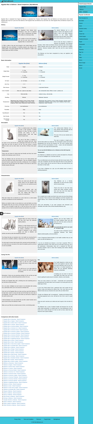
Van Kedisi (77, 20)
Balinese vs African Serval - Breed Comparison (14, 366)
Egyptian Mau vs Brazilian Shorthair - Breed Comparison (16, 357)
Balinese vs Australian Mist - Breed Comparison (14, 389)
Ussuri (76, 25)
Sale (22, 27)
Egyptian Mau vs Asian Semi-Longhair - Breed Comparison (17, 343)
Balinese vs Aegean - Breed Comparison (13, 364)
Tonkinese (77, 49)
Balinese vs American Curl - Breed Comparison (14, 371)
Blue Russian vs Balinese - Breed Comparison (14, 396)
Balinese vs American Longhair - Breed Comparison (15, 375)
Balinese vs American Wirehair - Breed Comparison (15, 380)
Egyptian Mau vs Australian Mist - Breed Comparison (15, 345)
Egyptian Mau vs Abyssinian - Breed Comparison (14, 319)
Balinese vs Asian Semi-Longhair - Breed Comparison (16, 387)
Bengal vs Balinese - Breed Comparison (12, 391)
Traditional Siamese (79, 39)
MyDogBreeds (57, 419)
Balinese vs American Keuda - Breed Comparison (15, 373)
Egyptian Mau (18, 27)
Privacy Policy (17, 419)
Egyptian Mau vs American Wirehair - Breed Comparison (16, 336)
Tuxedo (76, 31)
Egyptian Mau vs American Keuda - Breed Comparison (16, 329)
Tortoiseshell (78, 44)
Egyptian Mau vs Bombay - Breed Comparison (14, 356)
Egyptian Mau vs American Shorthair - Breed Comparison (16, 335)
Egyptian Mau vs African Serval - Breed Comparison (15, 322)
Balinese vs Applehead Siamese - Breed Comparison (15, 382)
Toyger (76, 41)
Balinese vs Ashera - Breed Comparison (12, 384)
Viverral (76, 23)
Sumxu (76, 60)
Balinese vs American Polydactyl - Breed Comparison (15, 377)
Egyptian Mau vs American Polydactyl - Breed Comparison (17, 333)
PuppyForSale (47, 419)
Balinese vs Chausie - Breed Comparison (13, 368)
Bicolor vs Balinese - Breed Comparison (12, 392)
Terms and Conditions (28, 419)
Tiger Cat (77, 52)
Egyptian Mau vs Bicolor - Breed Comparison (14, 350)
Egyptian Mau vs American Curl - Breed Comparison (15, 328)
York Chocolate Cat (79, 18)
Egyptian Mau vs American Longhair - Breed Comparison (16, 331)
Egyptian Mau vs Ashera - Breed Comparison (14, 340)
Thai (76, 54)
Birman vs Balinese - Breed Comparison (13, 394)
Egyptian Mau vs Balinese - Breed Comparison (14, 347)
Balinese (54, 27)
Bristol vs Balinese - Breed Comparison (12, 401)
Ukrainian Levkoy (79, 28)
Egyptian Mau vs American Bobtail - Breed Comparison (16, 326)
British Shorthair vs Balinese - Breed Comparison (14, 405)
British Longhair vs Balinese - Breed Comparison (14, 403)
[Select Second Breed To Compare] (83, 9)
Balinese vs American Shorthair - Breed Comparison (15, 378)
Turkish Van (77, 33)
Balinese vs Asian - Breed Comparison (12, 385)
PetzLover (38, 419)
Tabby (76, 57)
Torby (76, 46)
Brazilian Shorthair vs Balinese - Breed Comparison (15, 399)
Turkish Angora (78, 36)
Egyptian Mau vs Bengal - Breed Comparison (14, 349)
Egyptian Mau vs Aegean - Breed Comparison (14, 321)
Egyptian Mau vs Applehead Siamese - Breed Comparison (17, 338)
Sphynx (76, 65)
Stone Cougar (78, 62)
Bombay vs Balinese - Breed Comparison (13, 398)
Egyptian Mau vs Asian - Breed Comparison (13, 342)
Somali (76, 68)
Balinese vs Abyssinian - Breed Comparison (13, 363)
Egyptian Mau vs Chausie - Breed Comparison (14, 324)
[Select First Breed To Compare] (83, 7)
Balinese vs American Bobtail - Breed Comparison (15, 370)
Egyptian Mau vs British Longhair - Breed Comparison (16, 361)
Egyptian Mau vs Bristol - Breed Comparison (13, 359)
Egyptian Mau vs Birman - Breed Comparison (14, 352)
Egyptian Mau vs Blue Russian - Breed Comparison (15, 354)
